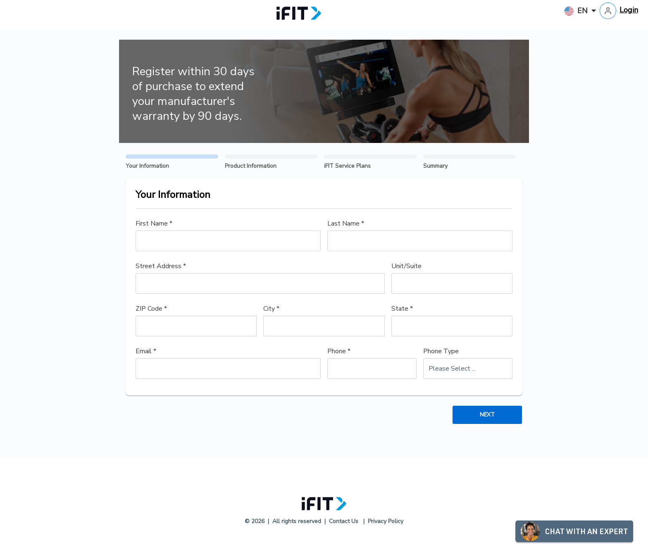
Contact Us (343, 521)
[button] (624, 530)
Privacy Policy (385, 521)
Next (487, 415)
